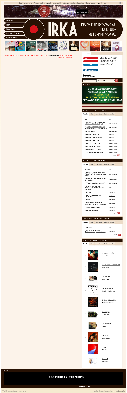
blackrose (112, 192)
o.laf (110, 187)
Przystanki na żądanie (93, 146)
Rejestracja (87, 75)
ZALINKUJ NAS (85, 386)
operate (111, 134)
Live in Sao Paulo (107, 288)
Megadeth (105, 359)
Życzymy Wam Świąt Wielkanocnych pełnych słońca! (95, 231)
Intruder (89, 192)
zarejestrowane (53, 55)
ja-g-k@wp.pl (113, 123)
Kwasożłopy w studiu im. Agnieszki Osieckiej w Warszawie (95, 203)
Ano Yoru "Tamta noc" (93, 143)
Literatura (10, 29)
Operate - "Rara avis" (93, 140)
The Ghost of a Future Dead (111, 265)
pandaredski (113, 131)
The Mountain (106, 323)
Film (8, 25)
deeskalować (90, 131)
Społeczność (11, 38)
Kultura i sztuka (109, 114)
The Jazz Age (106, 276)
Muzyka (9, 21)
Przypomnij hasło (89, 76)
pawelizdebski (113, 143)
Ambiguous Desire (108, 253)
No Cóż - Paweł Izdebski (95, 152)
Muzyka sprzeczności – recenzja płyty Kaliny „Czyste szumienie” (94, 187)
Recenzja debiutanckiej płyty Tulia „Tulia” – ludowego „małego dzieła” (95, 174)
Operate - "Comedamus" (94, 137)
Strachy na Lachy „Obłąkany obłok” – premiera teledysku (95, 122)
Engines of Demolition (109, 300)
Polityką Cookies (101, 3)
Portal (104, 347)
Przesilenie (105, 335)
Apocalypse (106, 312)
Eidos (88, 199)
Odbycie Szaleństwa (93, 207)
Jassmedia (121, 391)
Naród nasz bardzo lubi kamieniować (93, 195)
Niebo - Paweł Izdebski (93, 149)
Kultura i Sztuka (13, 33)
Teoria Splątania (92, 210)
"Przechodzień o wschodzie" (95, 183)
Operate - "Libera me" (93, 134)
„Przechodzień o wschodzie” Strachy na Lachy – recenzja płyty (96, 127)
